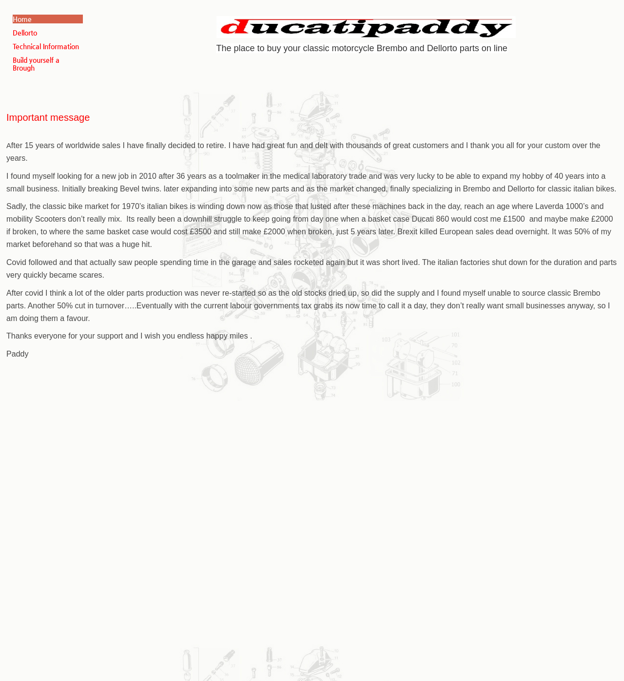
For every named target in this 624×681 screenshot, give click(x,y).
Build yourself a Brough (36, 64)
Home (22, 19)
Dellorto (25, 33)
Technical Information (46, 46)
